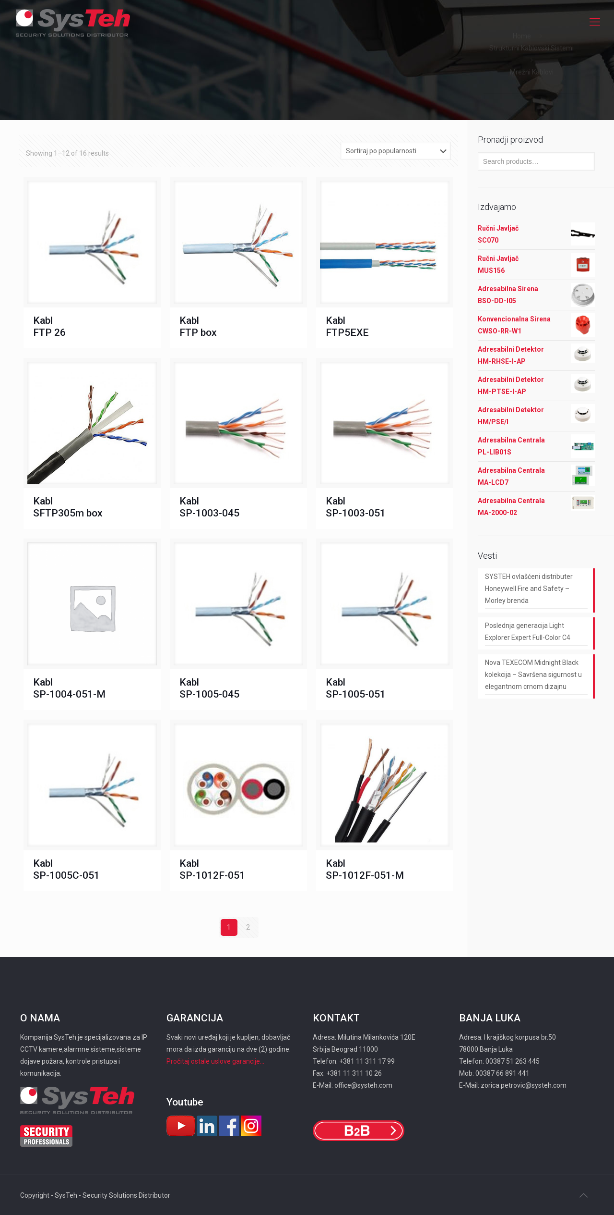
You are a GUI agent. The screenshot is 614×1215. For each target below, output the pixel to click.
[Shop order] (396, 151)
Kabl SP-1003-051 (356, 507)
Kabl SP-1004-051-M (69, 688)
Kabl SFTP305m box (68, 507)
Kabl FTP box (198, 326)
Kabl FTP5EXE (347, 326)
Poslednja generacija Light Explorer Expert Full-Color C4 (527, 631)
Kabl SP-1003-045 (209, 507)
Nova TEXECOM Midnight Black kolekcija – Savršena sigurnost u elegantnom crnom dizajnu (533, 674)
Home (522, 36)
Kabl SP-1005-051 (356, 688)
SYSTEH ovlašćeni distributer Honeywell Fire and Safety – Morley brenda (529, 588)
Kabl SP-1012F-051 (212, 869)
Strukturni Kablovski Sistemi (531, 48)
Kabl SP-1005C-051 (66, 869)
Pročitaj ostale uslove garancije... (215, 1061)
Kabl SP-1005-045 (209, 688)
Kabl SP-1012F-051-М (365, 869)
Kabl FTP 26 (49, 326)
